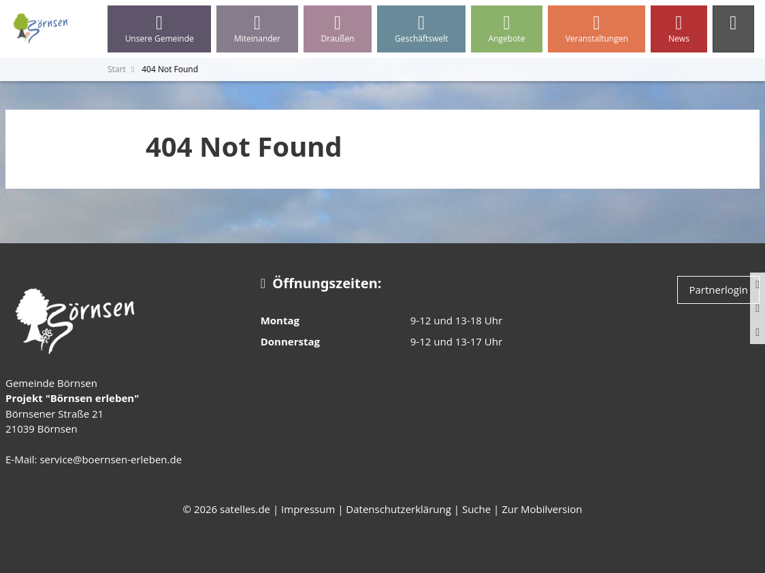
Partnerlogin (718, 289)
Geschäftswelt (421, 29)
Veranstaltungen (597, 29)
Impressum (308, 509)
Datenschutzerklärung (398, 509)
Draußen (337, 29)
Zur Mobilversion (542, 509)
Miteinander (257, 29)
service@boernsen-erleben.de (110, 459)
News (678, 29)
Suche (476, 509)
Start (117, 69)
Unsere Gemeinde (159, 29)
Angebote (507, 29)
